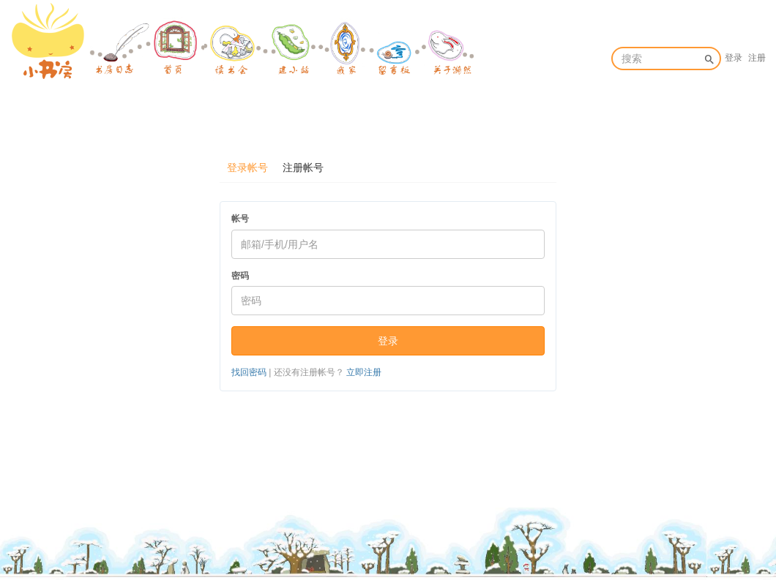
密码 (240, 276)
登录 (733, 58)
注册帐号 (303, 167)
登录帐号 (247, 167)
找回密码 (248, 372)
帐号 (240, 219)
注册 (757, 58)
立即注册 (363, 372)
